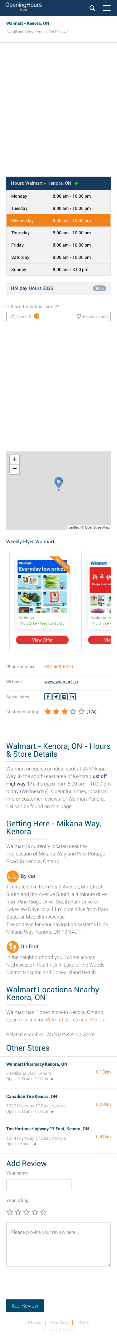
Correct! (25, 316)
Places (34, 1322)
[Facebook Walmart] (47, 696)
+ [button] (15, 460)
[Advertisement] (58, 111)
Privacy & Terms (58, 1329)
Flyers (83, 1322)
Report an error (93, 316)
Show (99, 288)
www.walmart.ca (61, 681)
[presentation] (53, 1287)
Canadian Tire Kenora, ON (31, 1096)
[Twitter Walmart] (56, 696)
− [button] (15, 469)
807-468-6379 (58, 666)
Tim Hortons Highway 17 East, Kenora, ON (47, 1128)
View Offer (42, 639)
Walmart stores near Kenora (75, 1020)
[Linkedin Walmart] (72, 696)
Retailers (59, 1322)
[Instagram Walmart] (64, 696)
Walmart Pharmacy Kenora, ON (36, 1064)
